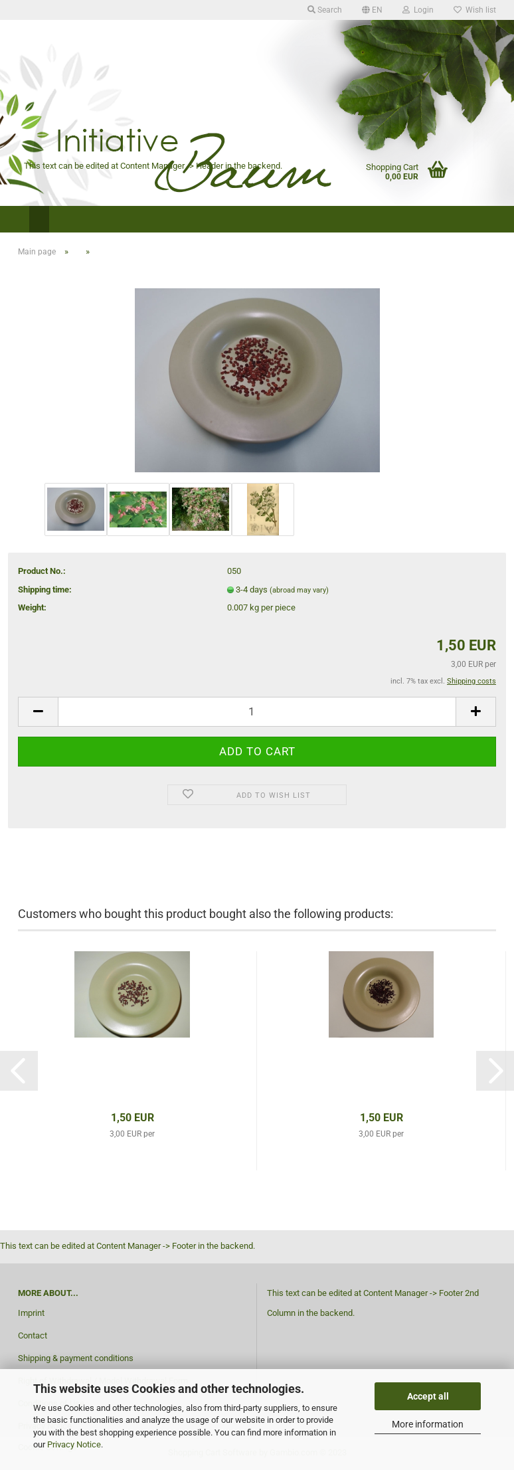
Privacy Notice (74, 1444)
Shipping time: (45, 590)
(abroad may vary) (299, 590)
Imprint (31, 1313)
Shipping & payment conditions (75, 1358)
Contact (32, 1335)
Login (418, 10)
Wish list (475, 10)
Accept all (428, 1396)
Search (324, 10)
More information (428, 1424)
